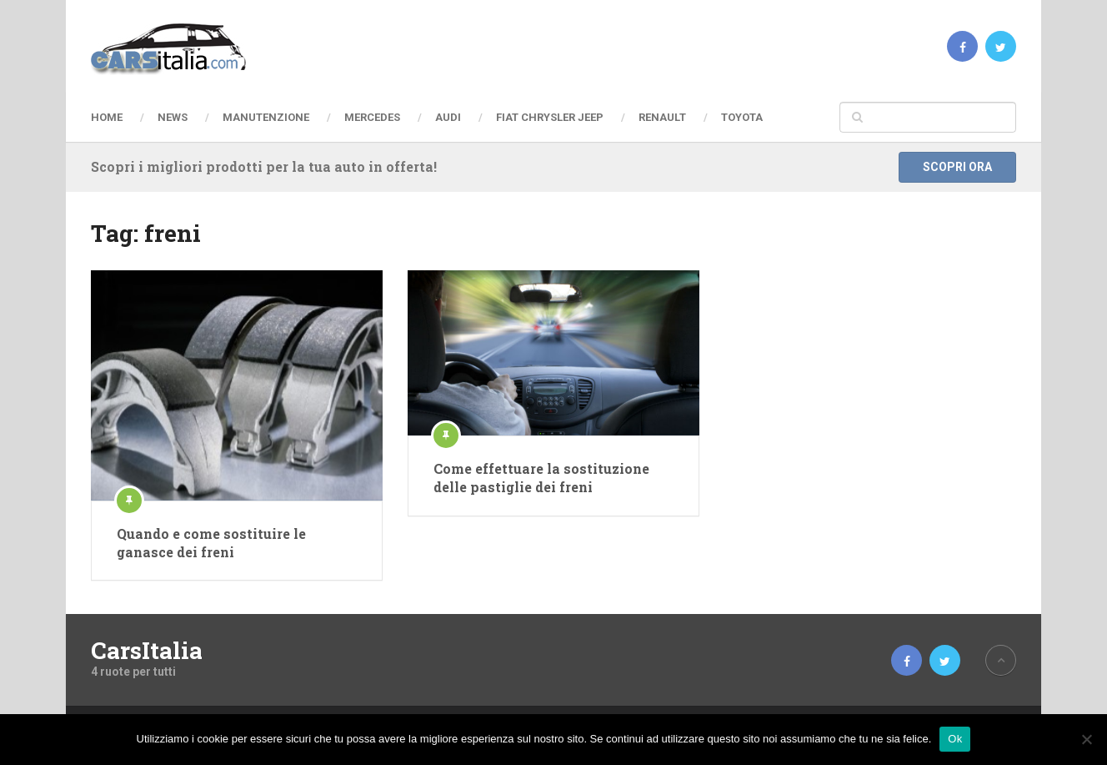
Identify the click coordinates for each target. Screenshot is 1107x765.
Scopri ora (957, 167)
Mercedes (372, 117)
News (173, 117)
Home (107, 117)
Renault (662, 117)
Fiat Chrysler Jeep (550, 117)
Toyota (742, 117)
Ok (955, 738)
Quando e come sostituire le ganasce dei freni (211, 543)
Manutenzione (266, 117)
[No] (1086, 739)
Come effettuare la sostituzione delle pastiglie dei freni (541, 478)
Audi (448, 117)
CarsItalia (147, 650)
